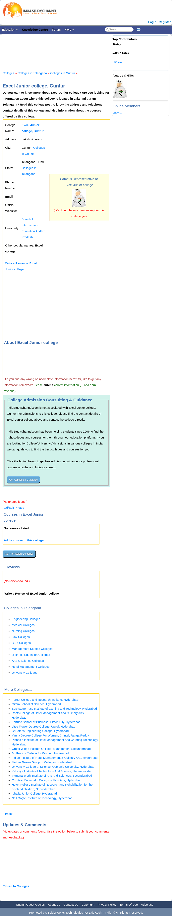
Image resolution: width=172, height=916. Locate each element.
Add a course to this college (24, 540)
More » (69, 29)
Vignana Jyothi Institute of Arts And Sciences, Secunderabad (52, 775)
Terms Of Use (129, 904)
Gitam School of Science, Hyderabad (36, 704)
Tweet (9, 813)
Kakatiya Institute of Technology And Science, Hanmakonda (51, 771)
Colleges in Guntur (62, 73)
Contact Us (70, 904)
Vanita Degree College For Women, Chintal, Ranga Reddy (50, 735)
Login (152, 22)
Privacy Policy (107, 904)
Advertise (147, 904)
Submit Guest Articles (30, 904)
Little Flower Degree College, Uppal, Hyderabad (43, 726)
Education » (10, 29)
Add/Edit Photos (13, 507)
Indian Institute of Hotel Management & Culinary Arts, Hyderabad (54, 757)
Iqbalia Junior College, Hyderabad (34, 793)
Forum (56, 29)
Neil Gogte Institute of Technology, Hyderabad (42, 798)
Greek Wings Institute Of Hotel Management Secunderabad (51, 748)
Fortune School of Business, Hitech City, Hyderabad (46, 722)
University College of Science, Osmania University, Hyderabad (53, 766)
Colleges (8, 73)
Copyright (88, 904)
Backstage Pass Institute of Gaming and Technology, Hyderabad (54, 708)
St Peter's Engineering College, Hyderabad (40, 731)
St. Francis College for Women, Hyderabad (40, 753)
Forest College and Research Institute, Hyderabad (45, 699)
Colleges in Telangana (32, 73)
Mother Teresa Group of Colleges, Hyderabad (42, 762)
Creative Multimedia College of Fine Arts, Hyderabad (46, 780)
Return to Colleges (16, 886)
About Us (54, 904)
